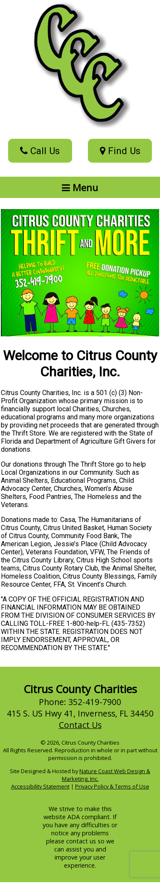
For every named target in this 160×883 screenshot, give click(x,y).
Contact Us (80, 725)
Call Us (40, 150)
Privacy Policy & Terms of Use (112, 786)
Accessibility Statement (40, 786)
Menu (80, 187)
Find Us (120, 150)
